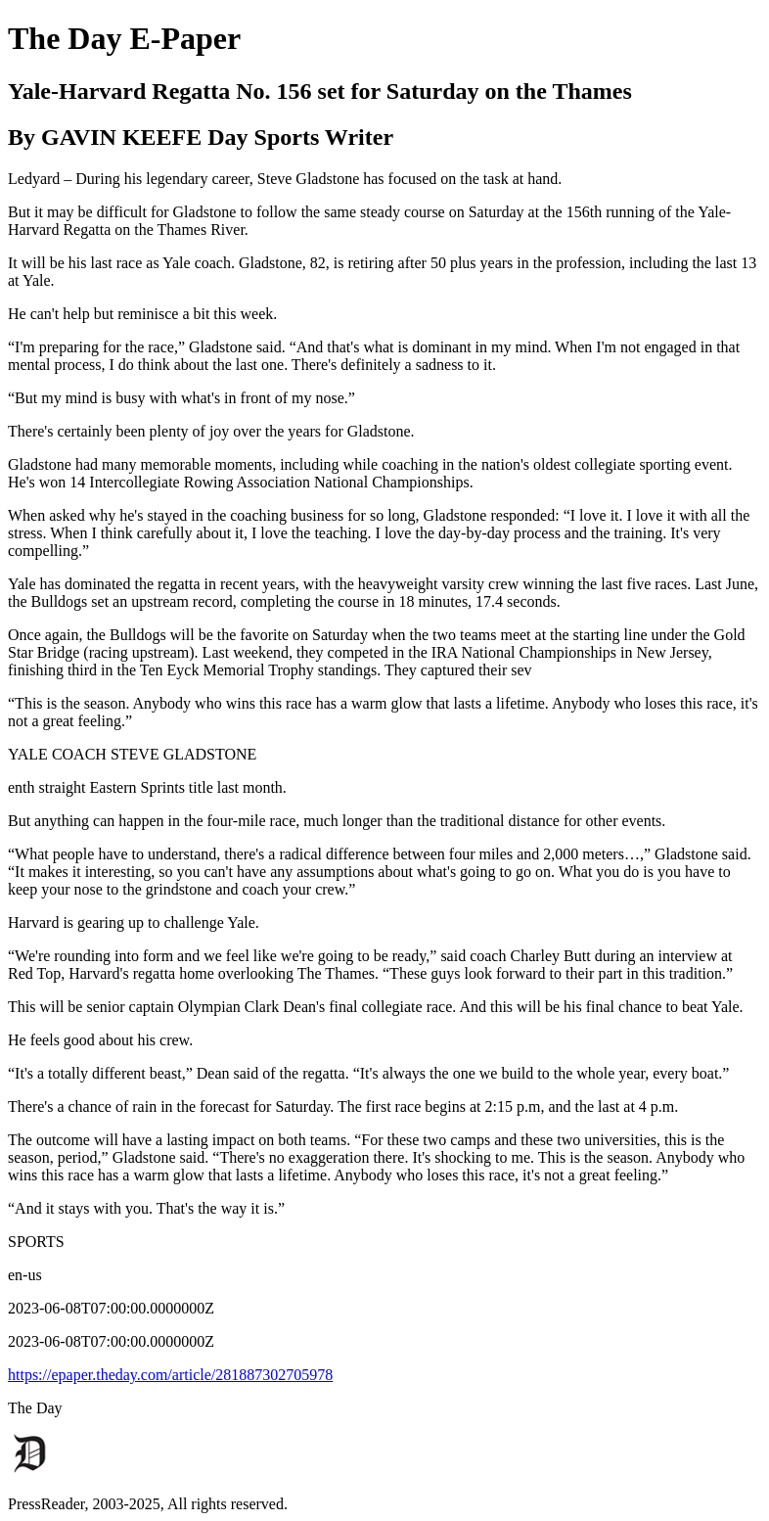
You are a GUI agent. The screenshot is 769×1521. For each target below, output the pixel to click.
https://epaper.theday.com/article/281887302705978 (170, 1374)
